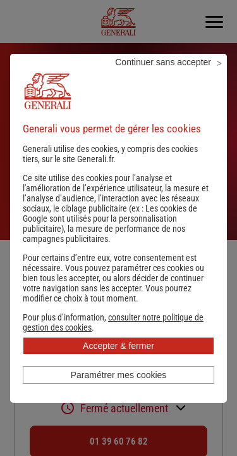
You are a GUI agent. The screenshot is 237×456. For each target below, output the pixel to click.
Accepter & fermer (118, 346)
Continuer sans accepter (163, 62)
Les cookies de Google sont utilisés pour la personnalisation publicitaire (110, 218)
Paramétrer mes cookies (119, 375)
